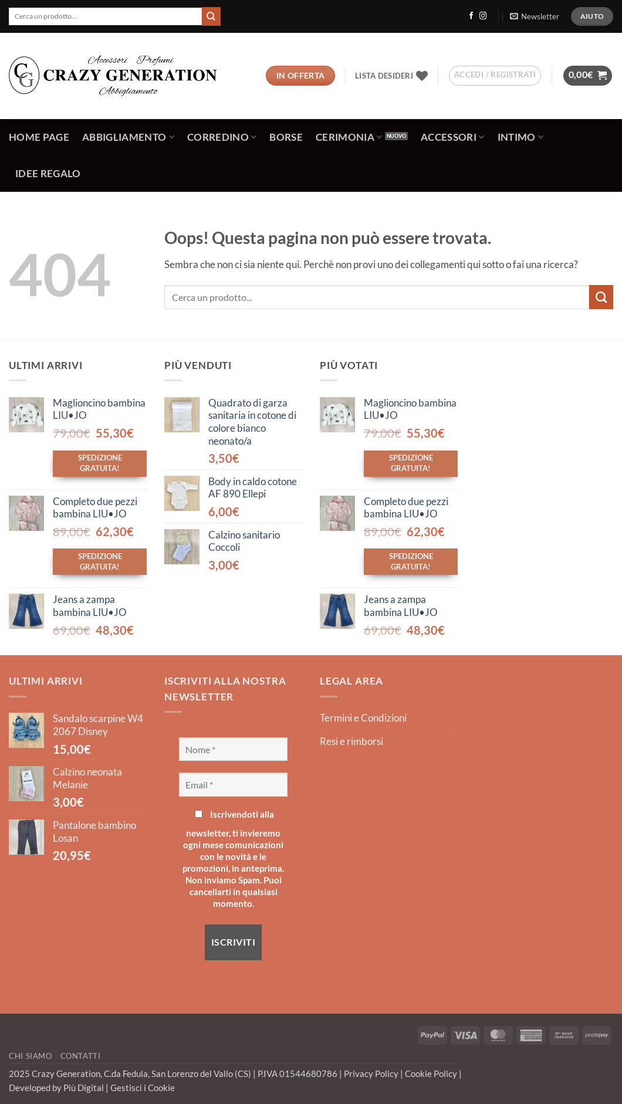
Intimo (521, 137)
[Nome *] (233, 749)
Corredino (222, 137)
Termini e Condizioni (363, 718)
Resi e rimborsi (351, 741)
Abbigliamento (128, 137)
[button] (534, 16)
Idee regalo (48, 174)
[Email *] (233, 784)
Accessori (453, 137)
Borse (286, 137)
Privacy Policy (372, 1073)
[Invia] (211, 16)
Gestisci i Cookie (142, 1087)
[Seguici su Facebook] (471, 16)
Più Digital (84, 1087)
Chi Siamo (30, 1056)
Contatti (80, 1056)
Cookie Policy (432, 1073)
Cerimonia (349, 137)
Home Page (39, 137)
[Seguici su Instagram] (482, 16)
